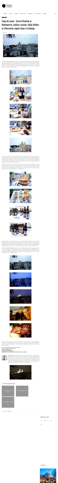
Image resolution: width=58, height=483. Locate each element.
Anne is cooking (5, 345)
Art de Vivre (38, 13)
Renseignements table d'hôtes (7, 350)
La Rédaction (4, 32)
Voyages (16, 13)
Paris (10, 13)
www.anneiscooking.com (6, 349)
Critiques (30, 13)
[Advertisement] (36, 4)
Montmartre (11, 61)
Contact (45, 13)
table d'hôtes (4, 17)
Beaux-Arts (23, 13)
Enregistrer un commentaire (7, 411)
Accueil (5, 13)
